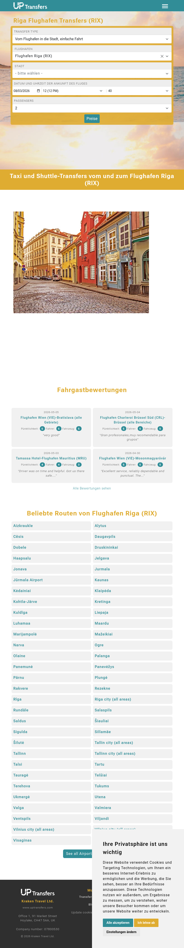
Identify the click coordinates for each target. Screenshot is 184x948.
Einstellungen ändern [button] (121, 932)
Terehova (21, 786)
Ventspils (22, 818)
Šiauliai (102, 721)
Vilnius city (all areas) (33, 829)
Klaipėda (103, 591)
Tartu (99, 764)
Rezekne (102, 688)
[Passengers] (92, 108)
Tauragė (20, 775)
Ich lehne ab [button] (146, 922)
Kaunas (102, 580)
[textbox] (89, 73)
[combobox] (92, 56)
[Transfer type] (92, 39)
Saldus (19, 721)
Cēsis (18, 536)
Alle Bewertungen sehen (92, 488)
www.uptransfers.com (38, 907)
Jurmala (102, 569)
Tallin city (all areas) (114, 743)
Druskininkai (106, 547)
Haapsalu (22, 558)
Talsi (17, 764)
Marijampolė (25, 634)
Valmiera (103, 808)
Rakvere (20, 688)
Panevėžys (104, 667)
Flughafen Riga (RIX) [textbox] (33, 56)
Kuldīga (20, 612)
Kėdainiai (22, 591)
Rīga (17, 699)
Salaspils (103, 710)
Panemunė (23, 667)
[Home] (30, 5)
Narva (18, 645)
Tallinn (19, 753)
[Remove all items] (162, 56)
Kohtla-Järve (25, 602)
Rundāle (20, 710)
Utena (100, 797)
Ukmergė (21, 797)
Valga (18, 808)
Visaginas (22, 840)
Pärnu (18, 677)
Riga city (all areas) (113, 699)
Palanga (102, 656)
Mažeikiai (104, 634)
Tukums (102, 786)
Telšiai (101, 775)
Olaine (19, 656)
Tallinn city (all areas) (115, 753)
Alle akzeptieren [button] (118, 922)
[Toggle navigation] (165, 5)
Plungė (101, 677)
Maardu (102, 623)
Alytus (100, 526)
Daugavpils (105, 536)
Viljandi (102, 818)
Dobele (19, 547)
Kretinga (103, 602)
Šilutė (18, 743)
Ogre (99, 645)
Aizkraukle (23, 526)
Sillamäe (103, 732)
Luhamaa (22, 623)
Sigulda (20, 732)
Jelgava (102, 558)
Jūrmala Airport (28, 580)
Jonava (20, 569)
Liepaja (102, 612)
